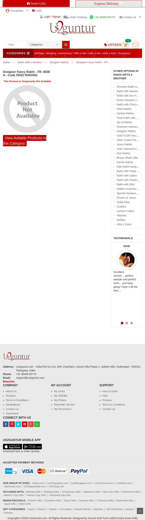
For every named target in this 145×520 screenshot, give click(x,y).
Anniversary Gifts (71, 491)
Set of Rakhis (124, 122)
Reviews (11, 395)
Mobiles (121, 219)
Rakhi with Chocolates (129, 104)
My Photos (60, 400)
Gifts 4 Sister (124, 224)
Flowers (41, 509)
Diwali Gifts (70, 500)
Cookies (121, 206)
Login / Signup (50, 16)
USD (37, 10)
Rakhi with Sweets (127, 91)
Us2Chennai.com (104, 483)
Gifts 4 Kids (109, 53)
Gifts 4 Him (80, 53)
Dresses (8, 512)
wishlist (135, 44)
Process (107, 400)
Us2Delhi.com (123, 483)
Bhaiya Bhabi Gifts (127, 157)
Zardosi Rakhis (125, 113)
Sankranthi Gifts (125, 500)
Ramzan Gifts (86, 500)
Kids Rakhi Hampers (128, 166)
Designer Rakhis (59, 62)
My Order (59, 391)
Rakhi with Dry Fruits (129, 95)
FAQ (105, 395)
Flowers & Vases (126, 197)
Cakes (30, 509)
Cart (125, 44)
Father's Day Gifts (36, 495)
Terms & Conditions (17, 400)
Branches (9, 381)
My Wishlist (60, 395)
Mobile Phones (83, 509)
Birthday (39, 53)
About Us (11, 391)
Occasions (124, 53)
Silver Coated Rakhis (129, 140)
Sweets (53, 509)
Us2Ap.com (38, 483)
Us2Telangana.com (58, 483)
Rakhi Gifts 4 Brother (30, 62)
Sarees (130, 509)
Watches (122, 215)
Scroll (140, 511)
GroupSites (14, 10)
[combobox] (44, 43)
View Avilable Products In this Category (24, 140)
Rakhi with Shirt (126, 184)
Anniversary (65, 53)
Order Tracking (75, 17)
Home (6, 62)
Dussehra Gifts (53, 500)
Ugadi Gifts (10, 503)
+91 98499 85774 (102, 17)
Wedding (51, 53)
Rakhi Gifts (25, 503)
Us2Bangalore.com (81, 483)
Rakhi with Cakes (127, 175)
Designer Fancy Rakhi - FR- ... (93, 62)
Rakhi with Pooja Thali (129, 171)
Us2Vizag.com (56, 486)
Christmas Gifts (105, 500)
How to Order (110, 391)
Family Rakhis (125, 162)
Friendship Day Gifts (60, 495)
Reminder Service (64, 404)
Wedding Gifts (51, 491)
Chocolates (66, 509)
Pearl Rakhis (124, 108)
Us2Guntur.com (12, 486)
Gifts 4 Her (94, 53)
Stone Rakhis (124, 144)
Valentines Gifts (91, 491)
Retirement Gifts (131, 491)
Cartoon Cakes (125, 211)
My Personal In (62, 409)
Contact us (127, 17)
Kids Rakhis (123, 153)
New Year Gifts (111, 491)
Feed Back (12, 413)
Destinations (13, 404)
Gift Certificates (114, 509)
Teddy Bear (123, 202)
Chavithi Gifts (34, 500)
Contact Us (12, 409)
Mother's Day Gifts (14, 495)
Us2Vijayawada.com (35, 486)
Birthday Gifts (33, 491)
